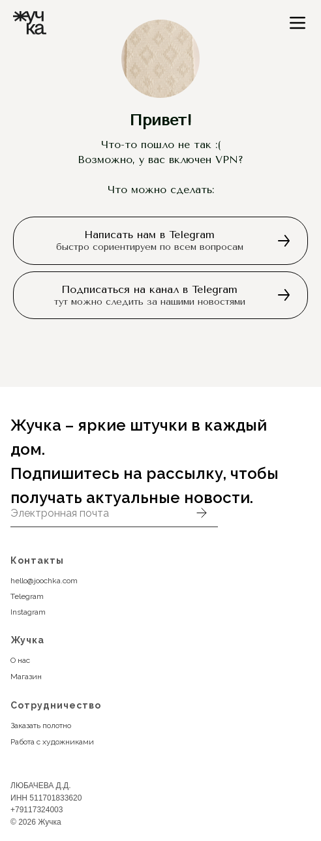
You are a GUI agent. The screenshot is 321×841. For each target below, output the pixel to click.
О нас (20, 660)
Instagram (28, 612)
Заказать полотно (40, 725)
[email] (97, 512)
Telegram (27, 596)
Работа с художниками (52, 741)
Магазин (26, 676)
